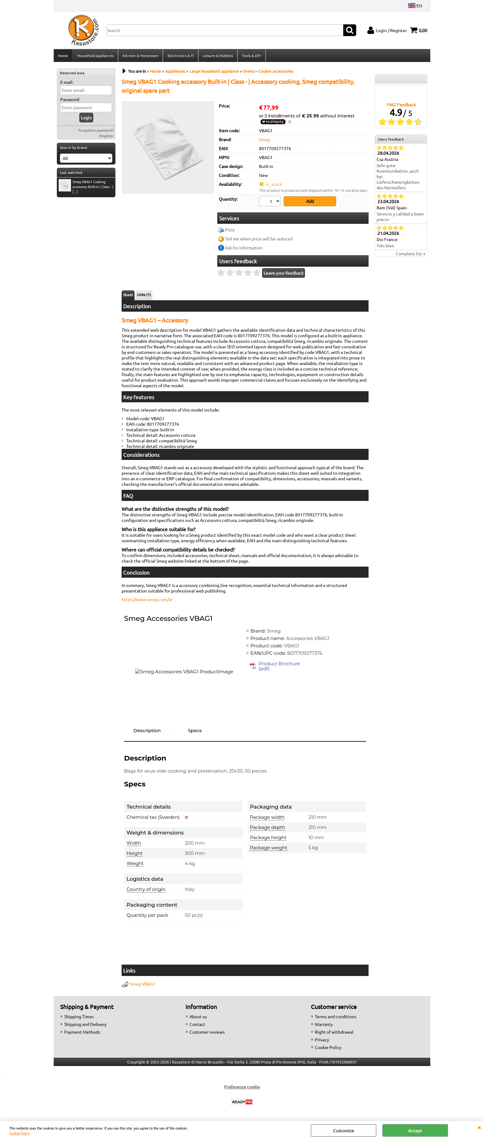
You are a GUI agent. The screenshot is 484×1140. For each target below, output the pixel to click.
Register (106, 137)
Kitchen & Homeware (140, 56)
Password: (70, 101)
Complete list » (410, 255)
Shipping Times (79, 1017)
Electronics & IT (180, 56)
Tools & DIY (250, 56)
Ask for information (243, 249)
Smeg (264, 141)
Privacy (322, 1041)
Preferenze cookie (242, 1088)
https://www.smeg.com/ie (147, 601)
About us (198, 1017)
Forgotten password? (96, 131)
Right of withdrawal (334, 1033)
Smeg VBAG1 (142, 985)
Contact (197, 1025)
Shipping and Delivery (85, 1025)
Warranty (324, 1025)
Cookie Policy (19, 1132)
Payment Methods (82, 1033)
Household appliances (95, 56)
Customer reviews (207, 1033)
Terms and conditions (335, 1017)
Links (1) (144, 295)
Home (63, 56)
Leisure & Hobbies (217, 56)
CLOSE (479, 1127)
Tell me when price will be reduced (259, 240)
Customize (343, 1130)
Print (230, 231)
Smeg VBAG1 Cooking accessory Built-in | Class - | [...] (86, 188)
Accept (415, 1130)
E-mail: (66, 84)
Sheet (128, 296)
